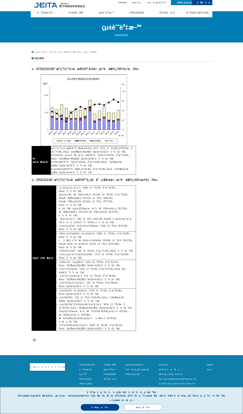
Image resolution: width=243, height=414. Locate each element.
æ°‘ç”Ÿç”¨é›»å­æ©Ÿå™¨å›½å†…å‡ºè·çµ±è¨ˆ (69, 52)
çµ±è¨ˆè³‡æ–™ (106, 12)
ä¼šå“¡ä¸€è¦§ (85, 383)
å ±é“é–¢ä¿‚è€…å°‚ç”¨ (157, 2)
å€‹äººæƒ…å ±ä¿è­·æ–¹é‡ (171, 374)
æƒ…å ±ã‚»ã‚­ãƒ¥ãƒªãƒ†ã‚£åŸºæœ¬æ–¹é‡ (178, 379)
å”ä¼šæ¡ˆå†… (45, 12)
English (210, 364)
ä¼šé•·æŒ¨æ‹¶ (87, 364)
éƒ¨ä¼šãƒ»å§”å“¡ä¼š (197, 12)
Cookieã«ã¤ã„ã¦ (123, 400)
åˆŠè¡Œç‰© (136, 12)
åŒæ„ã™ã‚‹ (99, 407)
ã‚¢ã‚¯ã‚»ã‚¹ (136, 2)
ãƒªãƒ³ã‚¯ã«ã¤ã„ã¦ (170, 369)
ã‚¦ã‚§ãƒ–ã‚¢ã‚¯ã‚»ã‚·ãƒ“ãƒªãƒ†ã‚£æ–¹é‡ (177, 383)
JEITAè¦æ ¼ (167, 12)
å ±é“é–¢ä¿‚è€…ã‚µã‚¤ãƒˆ (137, 369)
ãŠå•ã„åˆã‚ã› (204, 2)
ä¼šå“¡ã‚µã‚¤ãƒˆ (184, 2)
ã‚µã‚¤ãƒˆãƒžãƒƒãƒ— (135, 364)
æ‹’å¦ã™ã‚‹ (143, 407)
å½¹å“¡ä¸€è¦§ (85, 379)
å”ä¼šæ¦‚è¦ (86, 369)
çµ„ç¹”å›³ (83, 374)
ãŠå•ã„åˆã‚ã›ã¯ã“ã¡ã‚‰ (47, 367)
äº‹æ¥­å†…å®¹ (76, 12)
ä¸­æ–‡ (210, 369)
